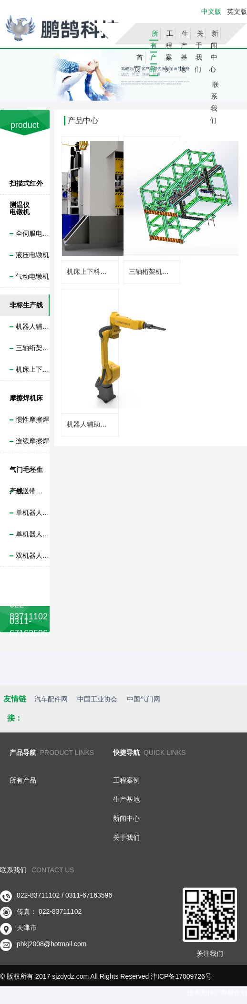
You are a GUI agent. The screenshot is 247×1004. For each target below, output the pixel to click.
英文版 (236, 11)
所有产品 (153, 51)
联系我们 (214, 102)
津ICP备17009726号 (181, 976)
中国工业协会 (97, 699)
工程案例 (168, 51)
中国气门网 (143, 699)
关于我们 (199, 51)
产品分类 (25, 151)
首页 (138, 63)
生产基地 (183, 51)
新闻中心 (213, 51)
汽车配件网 (51, 699)
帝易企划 (233, 992)
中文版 (211, 11)
